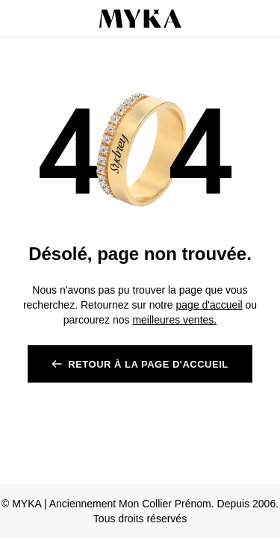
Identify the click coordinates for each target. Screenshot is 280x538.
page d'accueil (209, 305)
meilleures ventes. (174, 320)
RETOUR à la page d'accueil (148, 364)
